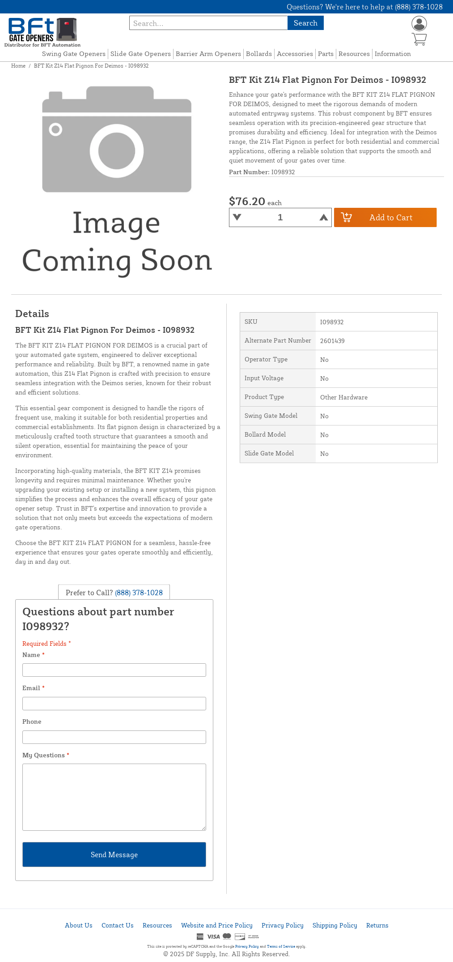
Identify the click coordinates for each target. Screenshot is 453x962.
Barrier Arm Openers (208, 53)
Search (306, 22)
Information (393, 53)
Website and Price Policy (217, 925)
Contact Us (118, 925)
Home (18, 65)
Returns (377, 925)
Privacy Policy (283, 925)
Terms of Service (281, 946)
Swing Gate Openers (74, 53)
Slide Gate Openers (140, 53)
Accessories (295, 53)
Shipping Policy (335, 925)
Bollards (259, 53)
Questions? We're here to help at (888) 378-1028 (365, 6)
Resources (354, 53)
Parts (326, 53)
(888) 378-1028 (138, 592)
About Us (79, 925)
